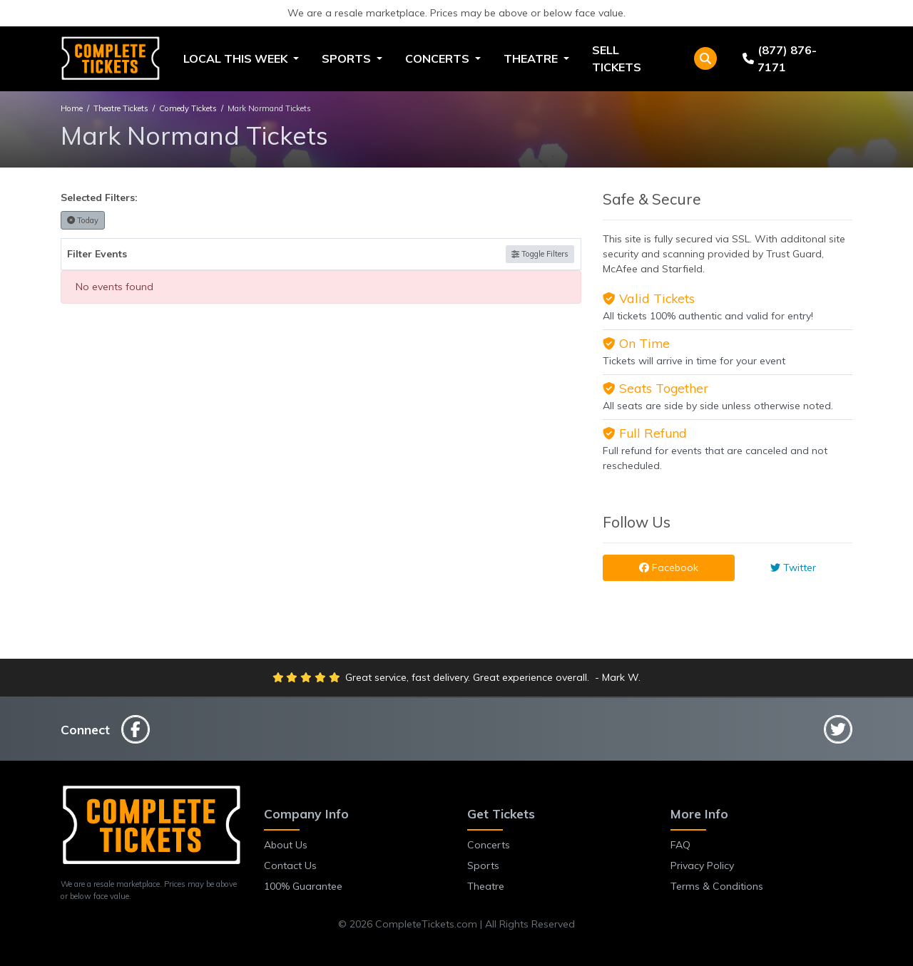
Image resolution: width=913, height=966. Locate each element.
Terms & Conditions (716, 886)
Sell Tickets (616, 58)
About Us (285, 844)
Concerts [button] (438, 58)
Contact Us (290, 865)
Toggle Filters (539, 254)
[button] (705, 58)
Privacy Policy (702, 865)
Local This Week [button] (236, 58)
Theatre (485, 886)
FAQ (680, 844)
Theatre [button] (532, 58)
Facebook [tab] (668, 567)
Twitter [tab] (793, 567)
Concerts (488, 844)
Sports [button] (348, 58)
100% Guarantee (303, 886)
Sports (483, 865)
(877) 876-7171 (780, 58)
